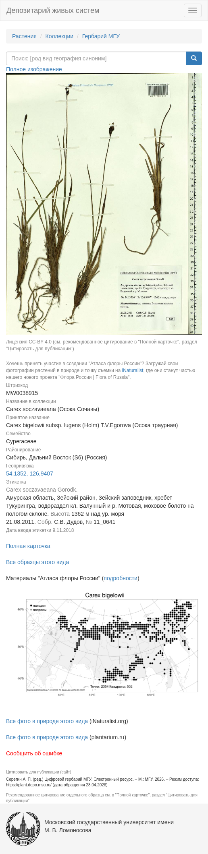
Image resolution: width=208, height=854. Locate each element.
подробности (120, 578)
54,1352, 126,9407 (29, 473)
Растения (24, 36)
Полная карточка (28, 546)
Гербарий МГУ (101, 36)
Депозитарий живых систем (52, 10)
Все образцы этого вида (37, 562)
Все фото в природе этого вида (47, 721)
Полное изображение (34, 69)
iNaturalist (133, 370)
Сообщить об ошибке (34, 753)
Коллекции (60, 36)
